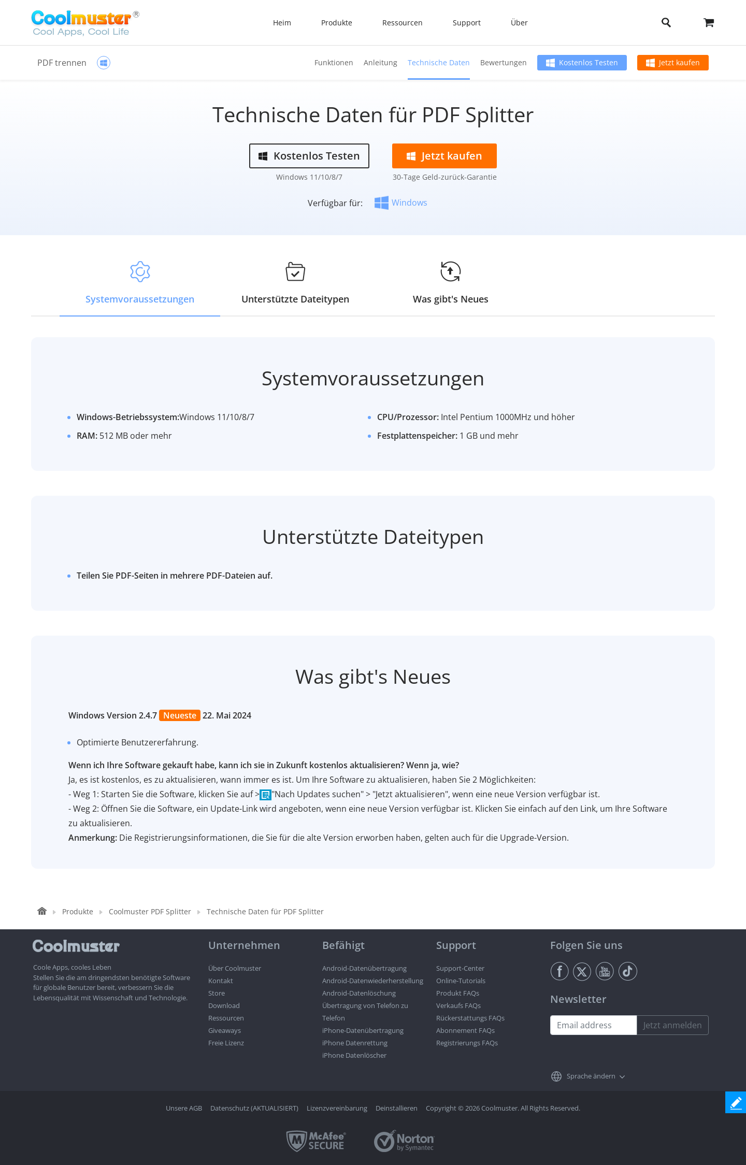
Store (216, 993)
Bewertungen (503, 62)
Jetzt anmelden (672, 1025)
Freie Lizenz (226, 1042)
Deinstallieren (397, 1108)
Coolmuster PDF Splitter (150, 911)
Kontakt (220, 980)
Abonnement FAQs (465, 1030)
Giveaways (224, 1030)
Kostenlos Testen (588, 62)
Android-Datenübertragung (364, 968)
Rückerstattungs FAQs (470, 1018)
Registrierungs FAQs (467, 1042)
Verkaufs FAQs (458, 1005)
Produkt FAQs (457, 993)
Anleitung (380, 62)
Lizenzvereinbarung (337, 1108)
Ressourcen (226, 1018)
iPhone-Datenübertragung (363, 1030)
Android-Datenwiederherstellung (372, 980)
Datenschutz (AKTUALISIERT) (254, 1108)
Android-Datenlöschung (359, 993)
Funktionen (333, 62)
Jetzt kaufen (679, 62)
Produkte (77, 911)
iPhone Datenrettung (355, 1042)
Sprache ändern (591, 1076)
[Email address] (593, 1025)
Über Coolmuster (234, 968)
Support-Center (460, 968)
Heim (282, 22)
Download (224, 1005)
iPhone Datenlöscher (354, 1055)
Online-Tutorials (460, 980)
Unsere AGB (184, 1108)
